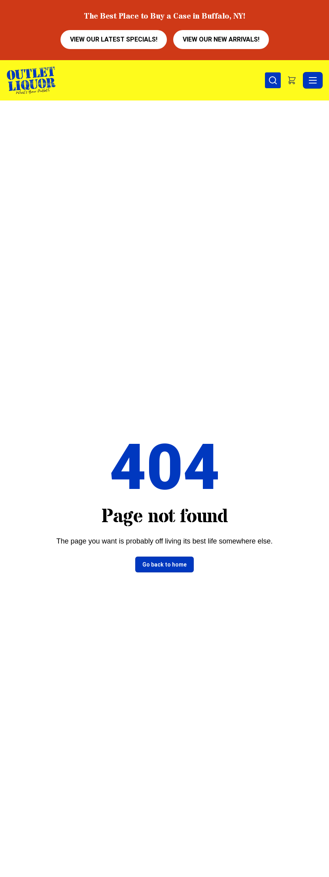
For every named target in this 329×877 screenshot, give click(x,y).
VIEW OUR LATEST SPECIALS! (113, 39)
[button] (292, 80)
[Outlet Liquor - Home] (135, 80)
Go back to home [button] (164, 564)
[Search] (273, 80)
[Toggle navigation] (313, 80)
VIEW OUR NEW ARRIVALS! (221, 39)
